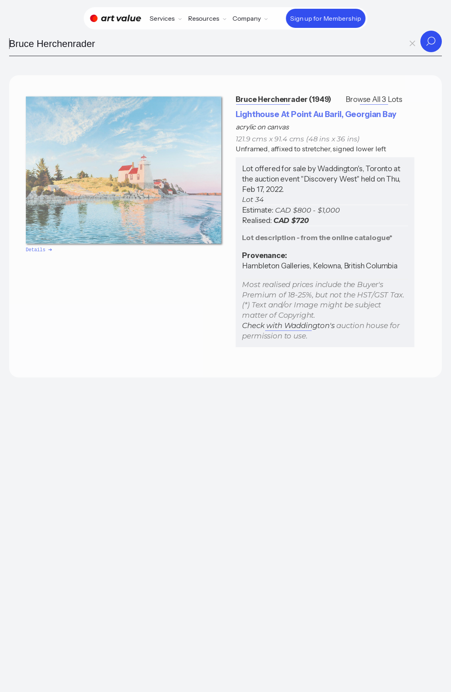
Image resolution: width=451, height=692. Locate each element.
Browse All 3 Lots (374, 99)
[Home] (115, 18)
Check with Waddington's (288, 325)
